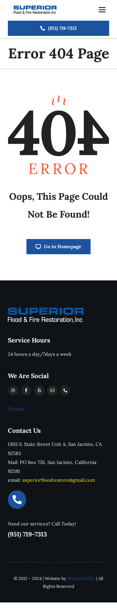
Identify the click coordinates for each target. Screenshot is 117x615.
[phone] (65, 390)
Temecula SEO (81, 578)
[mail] (52, 390)
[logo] (35, 7)
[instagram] (13, 390)
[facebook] (26, 390)
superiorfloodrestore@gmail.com (58, 480)
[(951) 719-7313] (58, 28)
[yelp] (39, 390)
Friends (16, 409)
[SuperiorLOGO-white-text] (46, 309)
